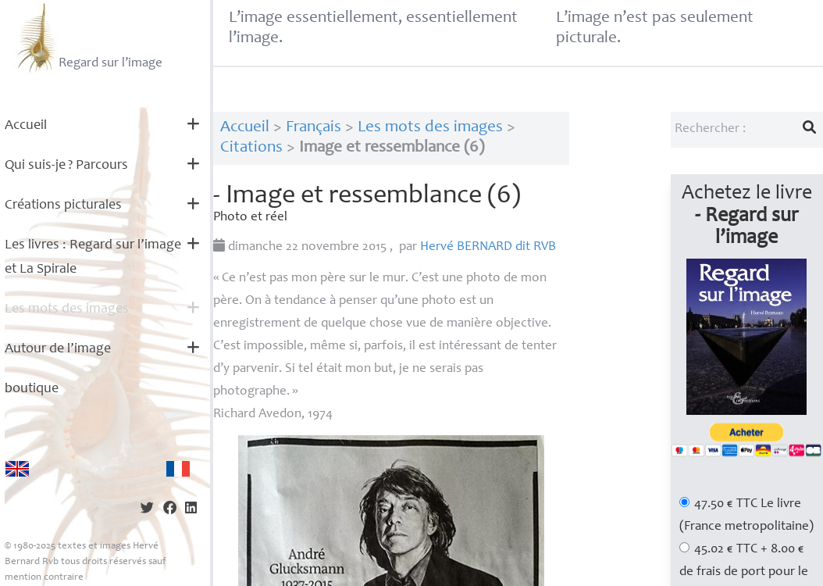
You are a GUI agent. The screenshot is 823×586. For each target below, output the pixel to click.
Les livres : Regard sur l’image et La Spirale (93, 257)
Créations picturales (63, 205)
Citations (251, 148)
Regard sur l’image (87, 37)
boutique (32, 389)
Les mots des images (67, 309)
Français (313, 128)
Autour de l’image (58, 349)
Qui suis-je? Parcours (66, 166)
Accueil (26, 126)
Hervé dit (488, 247)
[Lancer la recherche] (809, 130)
